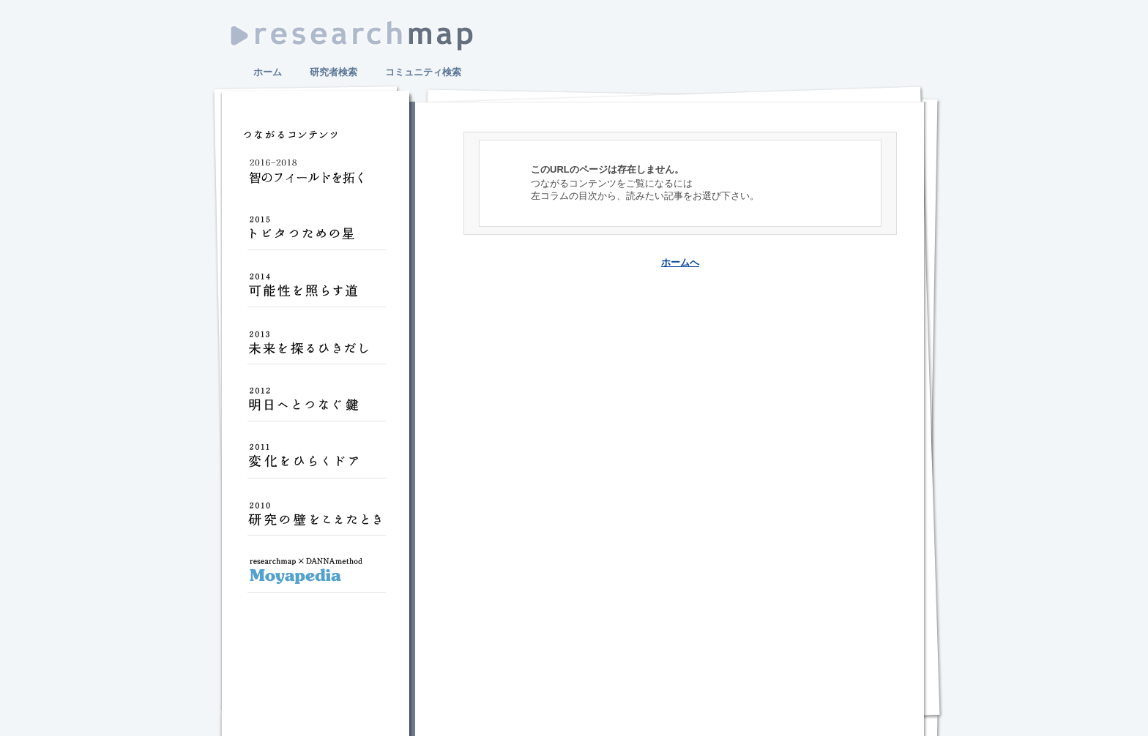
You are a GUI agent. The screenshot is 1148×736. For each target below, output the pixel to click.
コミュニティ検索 (423, 72)
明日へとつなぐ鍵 (316, 405)
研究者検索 (333, 72)
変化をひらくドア (316, 462)
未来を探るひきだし (316, 348)
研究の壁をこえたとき (316, 519)
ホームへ (680, 262)
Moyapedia (316, 576)
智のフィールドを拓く (316, 177)
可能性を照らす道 (316, 291)
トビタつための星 (316, 234)
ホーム (267, 72)
